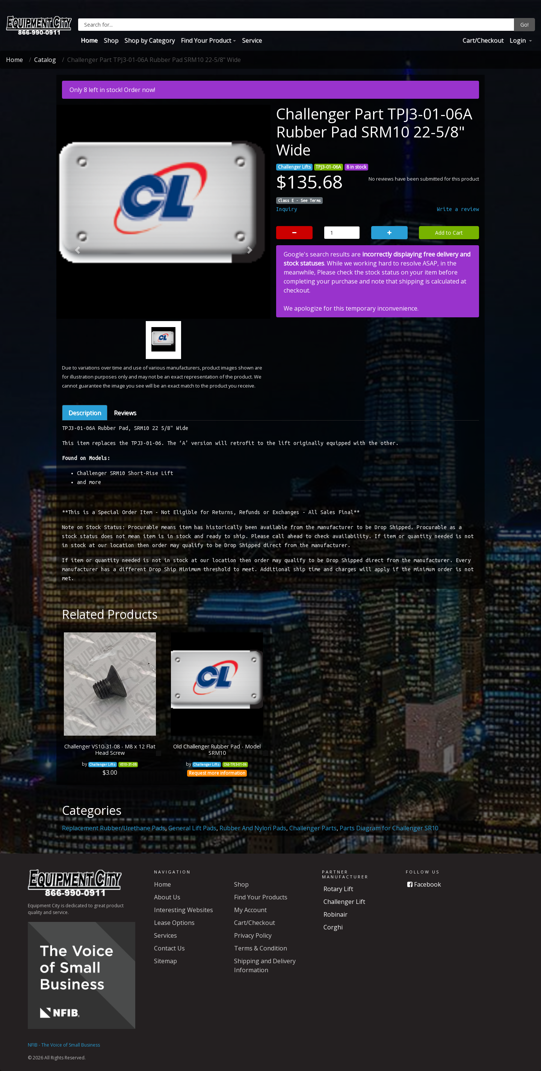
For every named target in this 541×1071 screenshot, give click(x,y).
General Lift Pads (192, 828)
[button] (77, 250)
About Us (167, 897)
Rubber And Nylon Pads (252, 828)
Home (89, 40)
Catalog (45, 60)
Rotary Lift (338, 889)
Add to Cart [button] (449, 232)
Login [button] (518, 40)
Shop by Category (149, 40)
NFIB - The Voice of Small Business (64, 1045)
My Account (250, 910)
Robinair (335, 914)
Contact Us (169, 948)
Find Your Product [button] (206, 40)
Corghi (333, 927)
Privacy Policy (253, 935)
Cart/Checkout (482, 40)
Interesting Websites (183, 910)
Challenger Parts (313, 828)
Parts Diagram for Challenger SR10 (389, 828)
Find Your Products (260, 897)
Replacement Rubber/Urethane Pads (113, 828)
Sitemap (165, 961)
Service (252, 40)
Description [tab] (84, 413)
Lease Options (174, 923)
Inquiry (286, 209)
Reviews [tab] (125, 413)
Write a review (458, 209)
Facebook (424, 884)
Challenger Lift (344, 902)
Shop (111, 40)
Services (165, 935)
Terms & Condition (260, 948)
